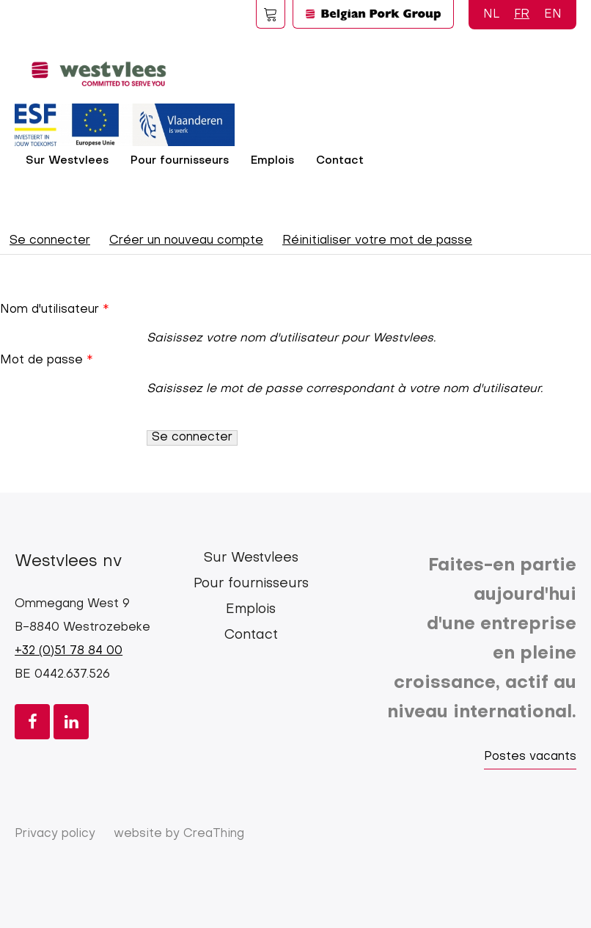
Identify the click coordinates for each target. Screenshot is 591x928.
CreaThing (213, 834)
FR (521, 15)
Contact (340, 161)
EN (553, 15)
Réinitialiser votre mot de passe (377, 241)
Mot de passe (41, 360)
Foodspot (271, 14)
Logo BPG (373, 14)
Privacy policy (55, 834)
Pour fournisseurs (180, 161)
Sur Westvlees (67, 161)
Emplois (272, 161)
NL (491, 15)
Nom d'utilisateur (49, 310)
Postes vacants (530, 757)
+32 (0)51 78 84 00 (68, 651)
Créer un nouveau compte (186, 241)
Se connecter (55, 243)
